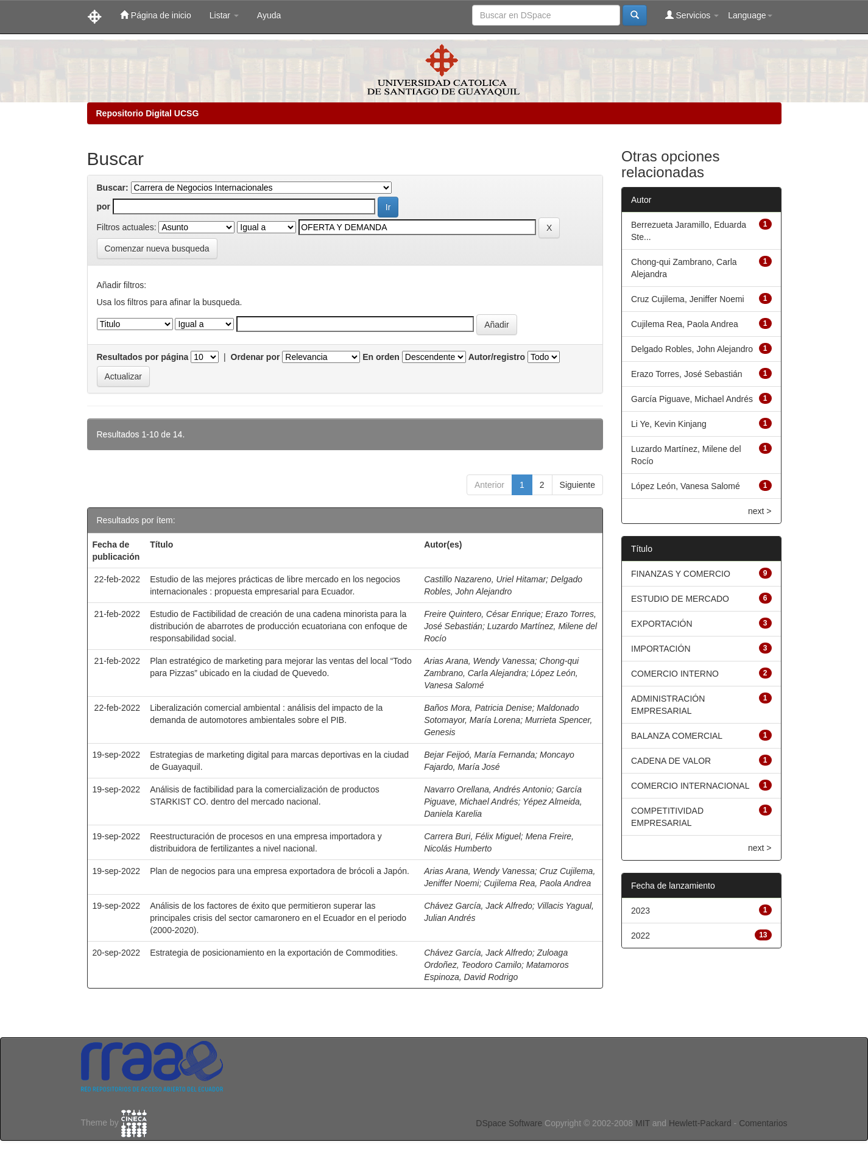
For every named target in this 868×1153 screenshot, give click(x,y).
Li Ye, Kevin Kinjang (669, 424)
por (104, 206)
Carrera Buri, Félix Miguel (472, 836)
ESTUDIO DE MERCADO (680, 599)
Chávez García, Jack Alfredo (478, 906)
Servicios (692, 15)
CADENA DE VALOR (671, 761)
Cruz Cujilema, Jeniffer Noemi (687, 299)
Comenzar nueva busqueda (157, 248)
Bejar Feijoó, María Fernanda (479, 755)
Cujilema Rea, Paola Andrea (537, 883)
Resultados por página (143, 357)
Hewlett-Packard (700, 1123)
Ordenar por (255, 357)
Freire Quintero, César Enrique (482, 614)
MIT (642, 1123)
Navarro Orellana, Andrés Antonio (487, 789)
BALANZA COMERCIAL (676, 736)
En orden (381, 357)
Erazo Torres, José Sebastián (687, 374)
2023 (640, 910)
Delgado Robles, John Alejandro (692, 349)
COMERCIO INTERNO (675, 674)
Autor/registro (496, 357)
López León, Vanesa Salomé (685, 486)
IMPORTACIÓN (661, 649)
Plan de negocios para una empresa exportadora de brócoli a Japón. (279, 871)
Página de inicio (155, 15)
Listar (224, 15)
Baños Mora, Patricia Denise (478, 708)
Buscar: (113, 187)
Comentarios (763, 1123)
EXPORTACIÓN (662, 624)
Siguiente (577, 485)
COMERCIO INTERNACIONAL (690, 786)
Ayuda (269, 15)
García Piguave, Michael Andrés (692, 399)
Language (750, 15)
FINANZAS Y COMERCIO (680, 574)
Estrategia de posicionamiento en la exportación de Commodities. (274, 952)
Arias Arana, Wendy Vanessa (479, 661)
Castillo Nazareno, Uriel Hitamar (485, 579)
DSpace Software (509, 1123)
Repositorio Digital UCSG (147, 113)
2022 (640, 935)
